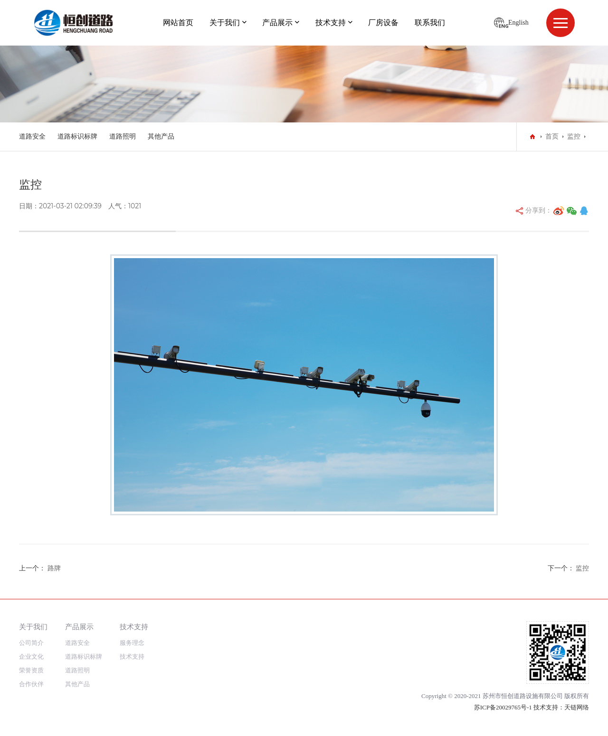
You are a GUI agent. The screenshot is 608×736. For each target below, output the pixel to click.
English (518, 22)
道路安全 (32, 136)
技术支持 (330, 23)
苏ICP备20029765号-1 (503, 707)
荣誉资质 (31, 670)
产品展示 (277, 23)
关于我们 (224, 23)
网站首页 (178, 23)
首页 (552, 136)
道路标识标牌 (77, 136)
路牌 (54, 568)
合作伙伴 (31, 684)
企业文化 (31, 656)
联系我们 (430, 23)
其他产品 (161, 136)
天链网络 (576, 707)
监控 (573, 136)
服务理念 (132, 642)
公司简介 (31, 642)
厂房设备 (383, 23)
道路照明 (122, 136)
